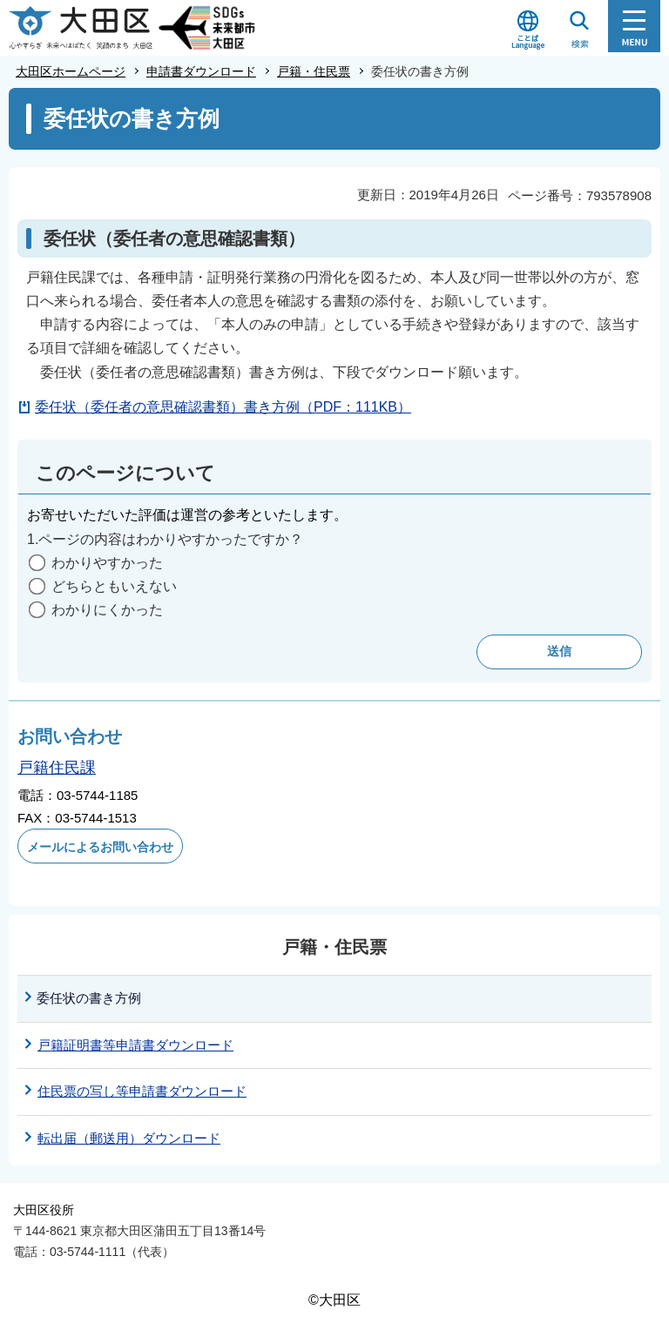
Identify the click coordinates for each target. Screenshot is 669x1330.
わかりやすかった (107, 562)
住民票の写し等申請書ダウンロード (142, 1091)
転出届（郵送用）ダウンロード (128, 1138)
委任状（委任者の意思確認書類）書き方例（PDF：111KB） (223, 407)
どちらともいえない (114, 586)
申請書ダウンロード (201, 71)
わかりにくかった (107, 609)
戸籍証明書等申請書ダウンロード (135, 1045)
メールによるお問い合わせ (100, 847)
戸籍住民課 (56, 767)
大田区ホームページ (70, 71)
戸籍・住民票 (313, 71)
